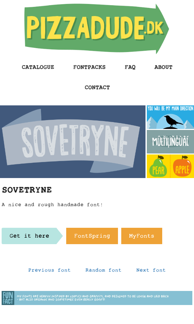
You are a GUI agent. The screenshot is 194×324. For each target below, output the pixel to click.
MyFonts (141, 238)
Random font (104, 271)
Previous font (49, 271)
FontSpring (92, 238)
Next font (151, 271)
